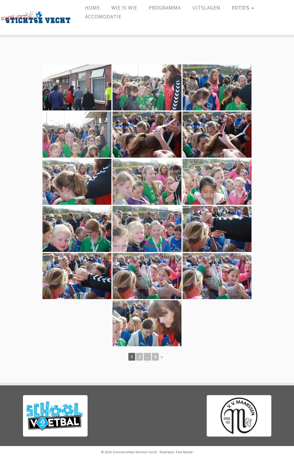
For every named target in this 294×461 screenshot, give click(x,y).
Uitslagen (206, 8)
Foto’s (243, 8)
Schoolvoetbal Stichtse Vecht (135, 452)
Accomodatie (103, 17)
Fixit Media (184, 452)
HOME (92, 8)
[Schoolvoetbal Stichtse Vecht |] (34, 17)
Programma (165, 8)
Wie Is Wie (124, 8)
